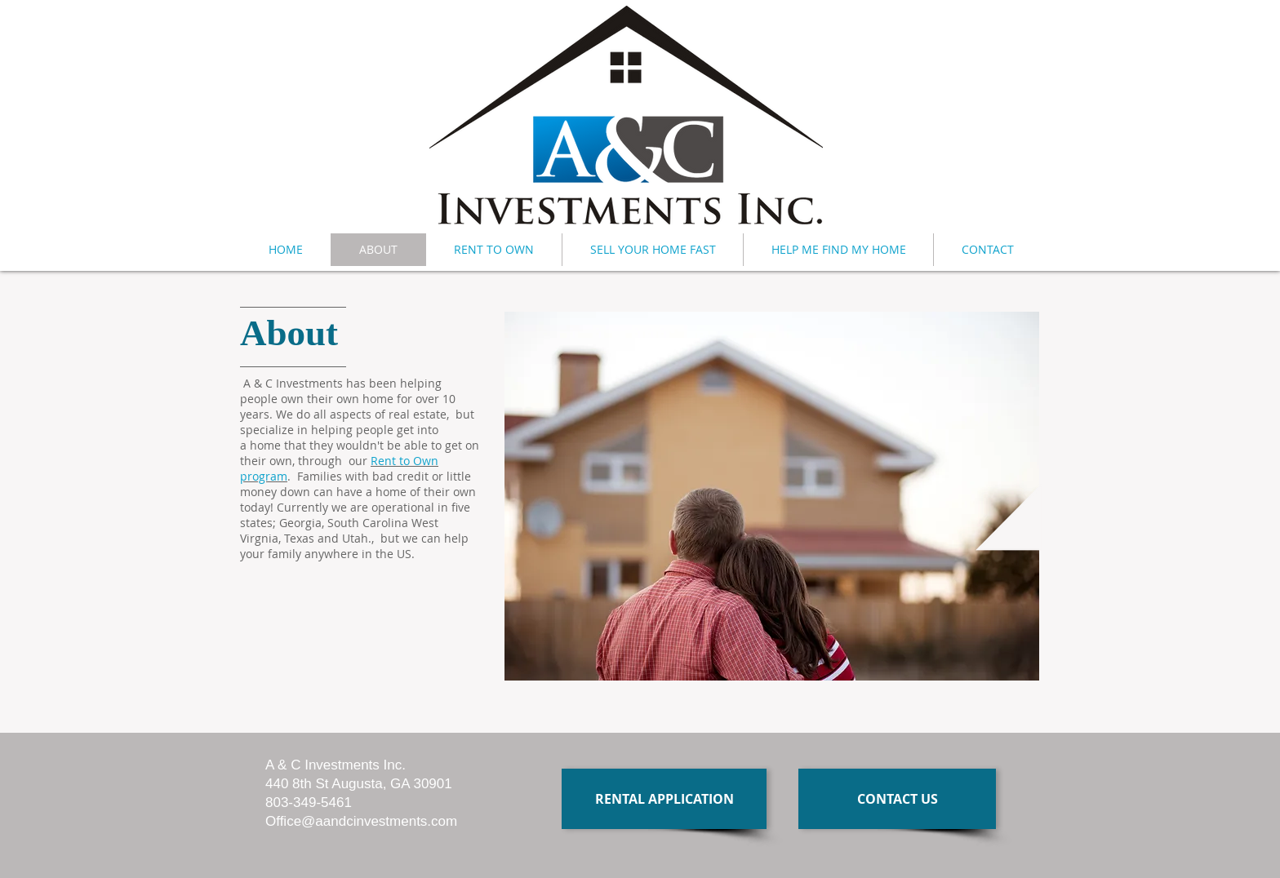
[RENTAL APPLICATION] (664, 799)
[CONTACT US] (897, 799)
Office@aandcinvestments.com (361, 821)
